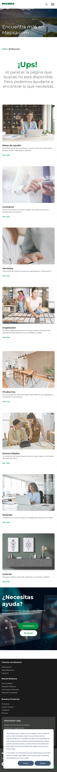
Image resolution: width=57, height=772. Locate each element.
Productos (8, 393)
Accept (25, 763)
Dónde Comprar (8, 707)
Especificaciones (8, 670)
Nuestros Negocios (9, 686)
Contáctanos (28, 626)
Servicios (7, 269)
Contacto (8, 208)
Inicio (4, 49)
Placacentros (6, 667)
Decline (42, 763)
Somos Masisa (11, 454)
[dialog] (28, 749)
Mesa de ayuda (11, 146)
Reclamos (28, 633)
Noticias (7, 516)
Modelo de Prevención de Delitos (16, 725)
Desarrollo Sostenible (9, 693)
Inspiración (9, 329)
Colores (7, 575)
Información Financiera (10, 690)
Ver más (6, 157)
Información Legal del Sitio (14, 728)
